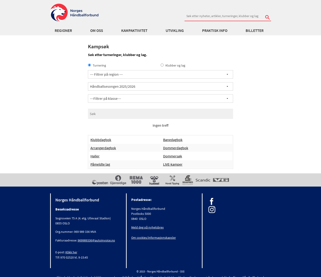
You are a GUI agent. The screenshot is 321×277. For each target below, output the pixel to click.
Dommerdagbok (175, 148)
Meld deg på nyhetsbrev (147, 227)
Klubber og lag (173, 65)
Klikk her (71, 252)
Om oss (96, 30)
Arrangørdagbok (103, 148)
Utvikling (175, 30)
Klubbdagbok (100, 139)
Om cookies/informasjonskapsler (153, 238)
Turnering (97, 65)
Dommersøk (172, 156)
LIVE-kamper (172, 164)
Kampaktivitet (134, 30)
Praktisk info (214, 30)
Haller (95, 156)
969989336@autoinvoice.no (96, 240)
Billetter (255, 30)
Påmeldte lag (100, 164)
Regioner (63, 30)
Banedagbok (172, 139)
